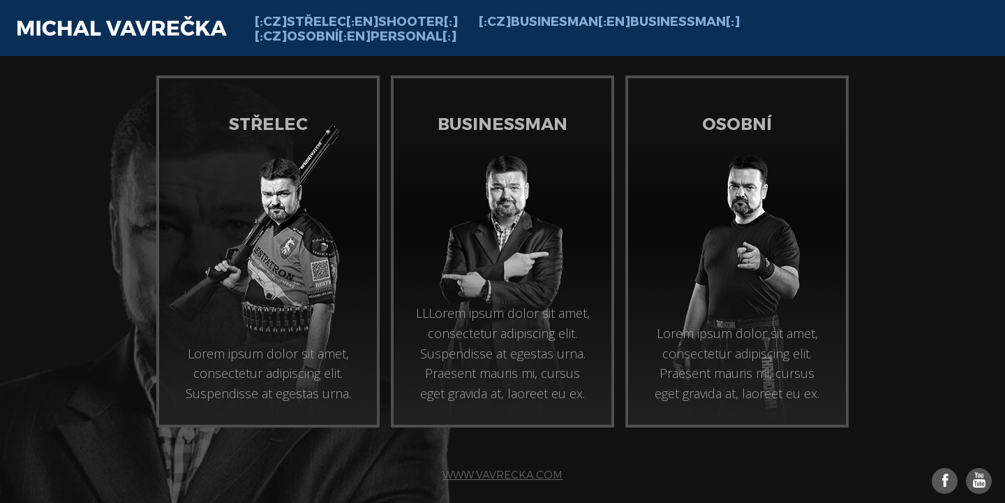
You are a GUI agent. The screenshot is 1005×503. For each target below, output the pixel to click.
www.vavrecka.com (502, 474)
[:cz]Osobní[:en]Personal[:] (355, 35)
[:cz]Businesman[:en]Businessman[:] (609, 20)
